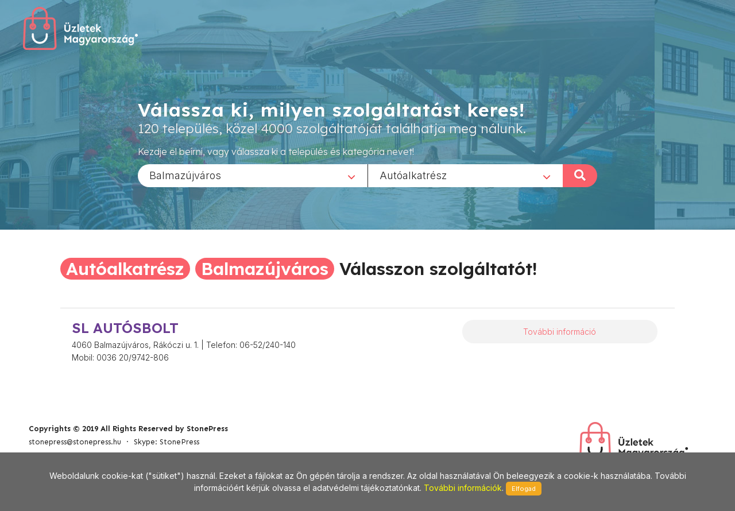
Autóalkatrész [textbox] (413, 175)
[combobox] (253, 175)
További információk (463, 488)
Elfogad (524, 489)
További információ (559, 331)
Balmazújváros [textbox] (185, 175)
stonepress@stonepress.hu (75, 442)
